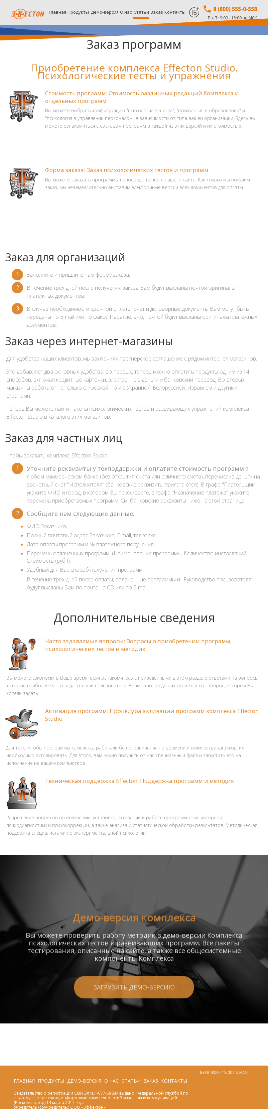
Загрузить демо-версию (134, 1021)
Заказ (156, 12)
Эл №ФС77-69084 (101, 1093)
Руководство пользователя (217, 579)
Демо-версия (105, 12)
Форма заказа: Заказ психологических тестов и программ (127, 170)
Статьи (141, 12)
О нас (126, 12)
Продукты (78, 12)
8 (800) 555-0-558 (230, 9)
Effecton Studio (24, 416)
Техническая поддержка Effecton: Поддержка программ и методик (139, 781)
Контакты (174, 12)
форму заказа (112, 274)
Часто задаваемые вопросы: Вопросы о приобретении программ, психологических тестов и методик (138, 645)
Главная (57, 12)
